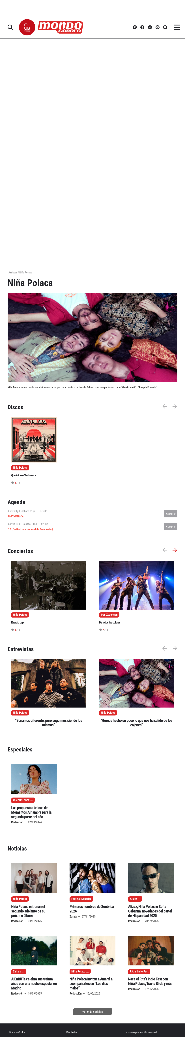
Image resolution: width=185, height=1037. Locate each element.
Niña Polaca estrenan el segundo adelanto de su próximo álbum (28, 911)
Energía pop (17, 622)
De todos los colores (109, 622)
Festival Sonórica (81, 899)
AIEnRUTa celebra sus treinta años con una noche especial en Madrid (34, 983)
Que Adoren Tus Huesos (23, 475)
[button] (27, 27)
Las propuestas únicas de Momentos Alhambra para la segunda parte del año (31, 812)
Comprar (171, 513)
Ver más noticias (92, 1012)
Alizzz (133, 899)
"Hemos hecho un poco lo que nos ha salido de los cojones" (136, 722)
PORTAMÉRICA (16, 516)
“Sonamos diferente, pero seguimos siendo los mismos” (48, 722)
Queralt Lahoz (21, 800)
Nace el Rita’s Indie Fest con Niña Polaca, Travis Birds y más (150, 981)
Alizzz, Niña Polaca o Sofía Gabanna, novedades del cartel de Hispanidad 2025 (150, 911)
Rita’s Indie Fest (139, 971)
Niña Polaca (20, 712)
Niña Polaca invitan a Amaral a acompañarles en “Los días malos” (91, 983)
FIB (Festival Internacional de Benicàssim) (30, 529)
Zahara (17, 971)
